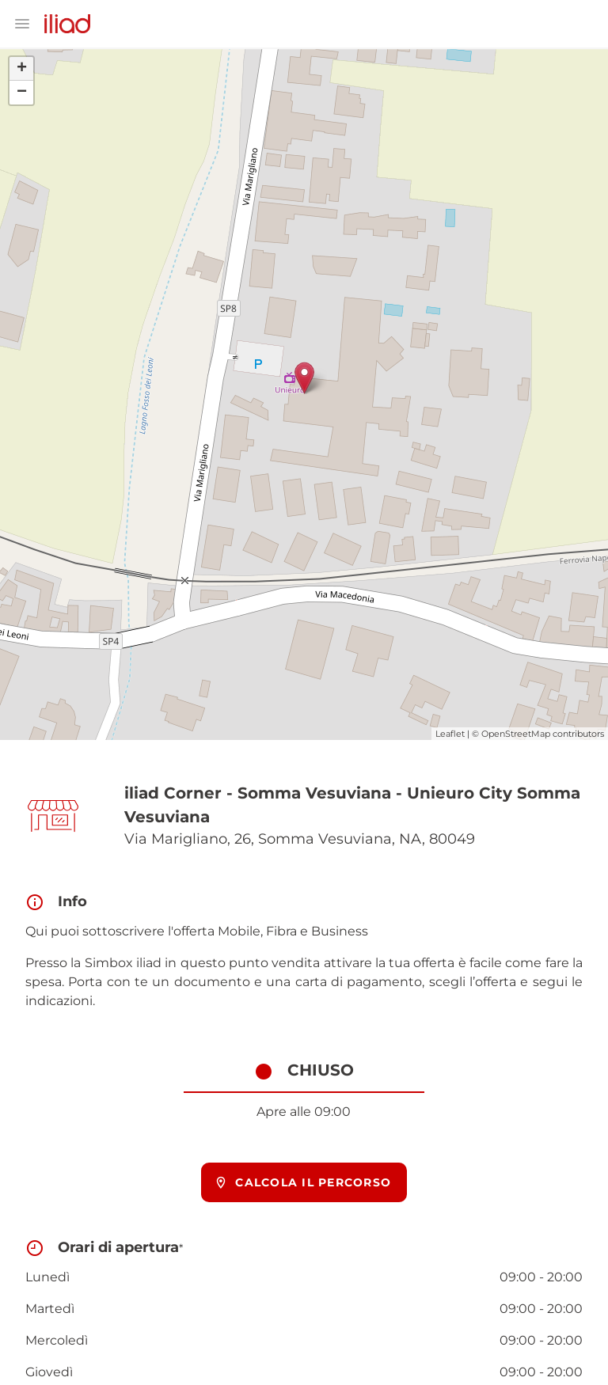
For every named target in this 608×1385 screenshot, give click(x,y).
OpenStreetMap (515, 733)
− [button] (22, 92)
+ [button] (22, 69)
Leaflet (450, 733)
